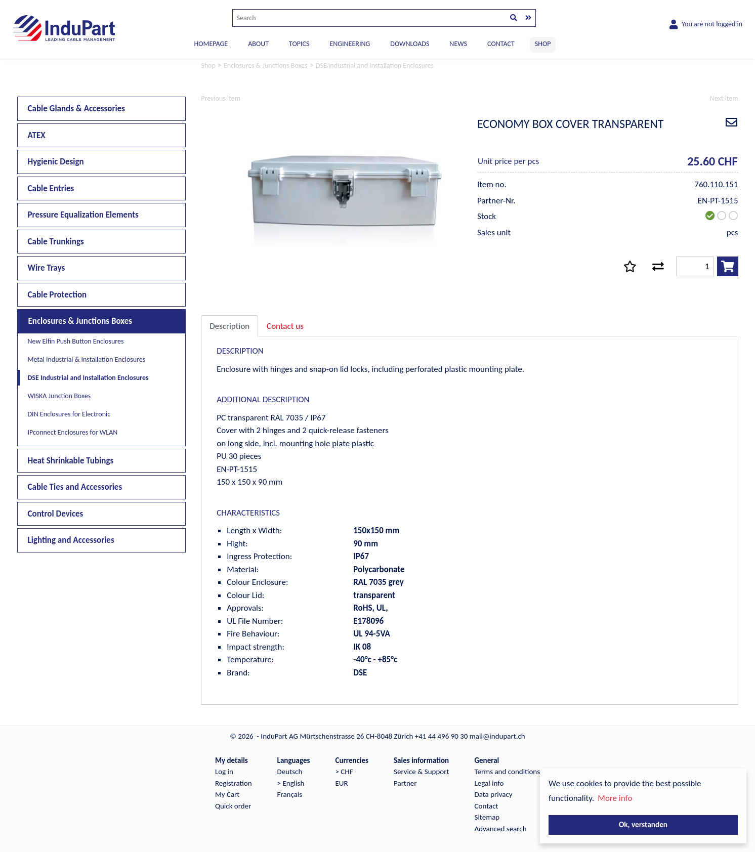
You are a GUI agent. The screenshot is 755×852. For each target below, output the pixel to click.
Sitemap (487, 817)
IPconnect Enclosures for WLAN (73, 432)
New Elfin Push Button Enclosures (76, 341)
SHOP (543, 43)
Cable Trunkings (56, 241)
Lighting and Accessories (71, 540)
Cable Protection (57, 294)
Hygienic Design (56, 161)
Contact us (285, 326)
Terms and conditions (507, 771)
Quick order (233, 806)
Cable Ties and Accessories (75, 487)
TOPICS (299, 43)
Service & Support (421, 771)
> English (291, 783)
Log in (224, 771)
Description (229, 326)
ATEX (37, 135)
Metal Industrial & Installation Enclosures (87, 359)
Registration (233, 783)
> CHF (344, 771)
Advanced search (501, 828)
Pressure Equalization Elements (83, 214)
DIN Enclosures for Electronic (69, 414)
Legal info (489, 783)
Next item (724, 98)
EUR (341, 783)
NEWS (458, 43)
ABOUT (258, 43)
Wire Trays (46, 268)
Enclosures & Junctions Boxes (80, 321)
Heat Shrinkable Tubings (71, 460)
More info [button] (615, 798)
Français (290, 794)
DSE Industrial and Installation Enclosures (88, 377)
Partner (405, 783)
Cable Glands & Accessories (76, 108)
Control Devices (55, 513)
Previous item (220, 98)
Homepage (211, 43)
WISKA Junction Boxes (59, 396)
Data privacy (494, 794)
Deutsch (290, 771)
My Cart (227, 794)
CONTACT (501, 43)
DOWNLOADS (409, 43)
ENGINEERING (349, 43)
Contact (486, 806)
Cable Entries (51, 188)
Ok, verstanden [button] (643, 824)
